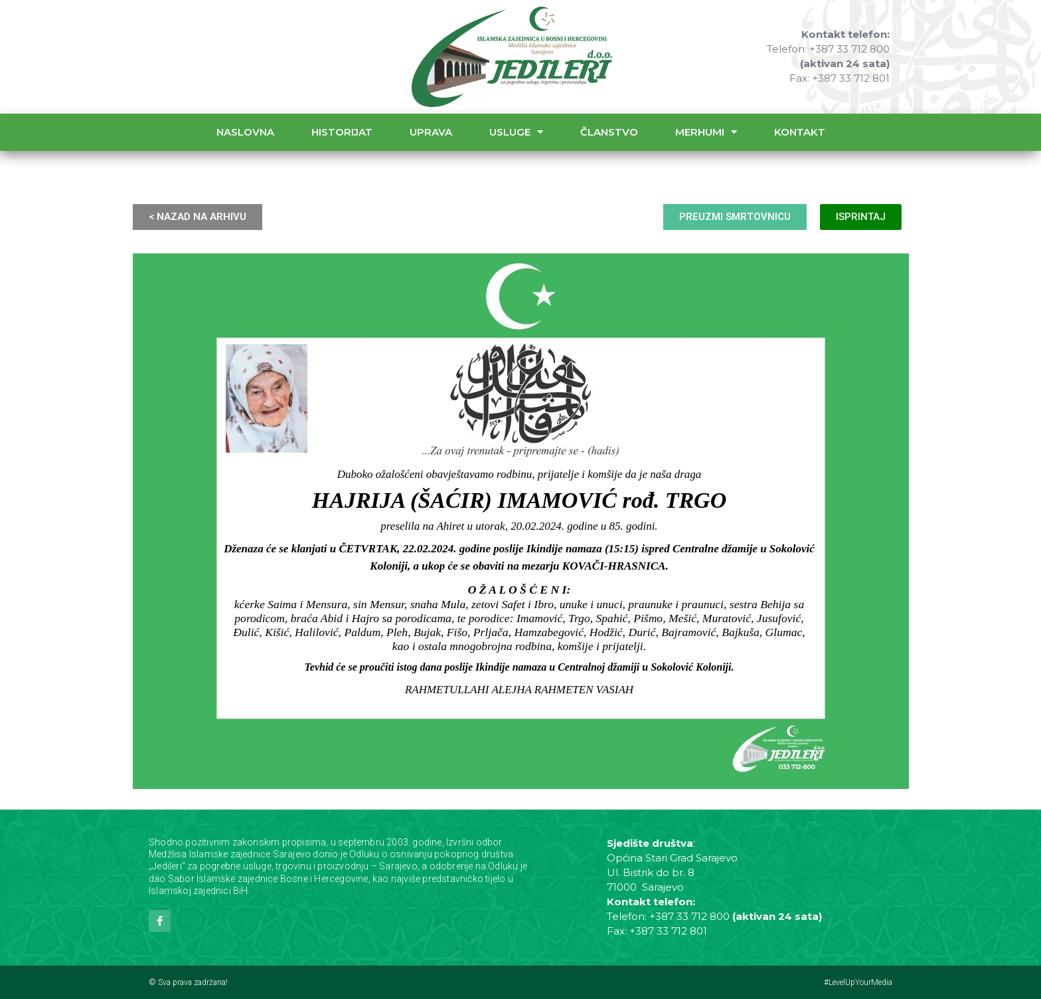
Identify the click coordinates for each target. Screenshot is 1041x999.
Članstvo (609, 132)
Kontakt (799, 132)
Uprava (431, 132)
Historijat (341, 132)
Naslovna (245, 132)
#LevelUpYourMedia (858, 982)
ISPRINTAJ (861, 217)
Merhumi (706, 132)
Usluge (516, 132)
